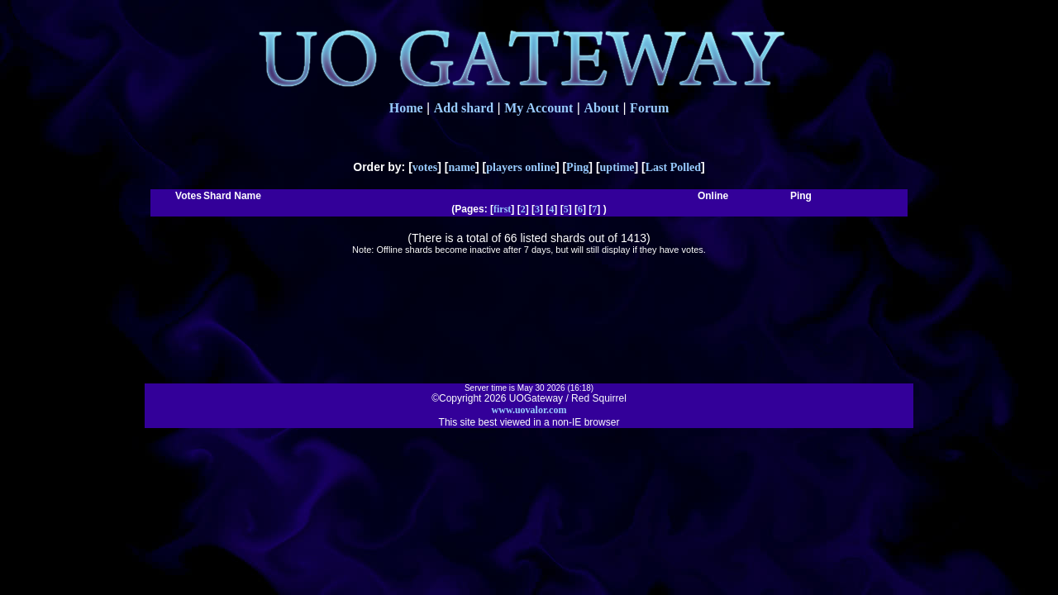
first (502, 209)
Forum (649, 108)
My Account (538, 108)
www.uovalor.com (529, 410)
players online (520, 167)
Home (406, 108)
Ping (577, 167)
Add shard (463, 108)
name (461, 167)
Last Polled (673, 167)
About (601, 108)
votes (424, 167)
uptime (617, 167)
